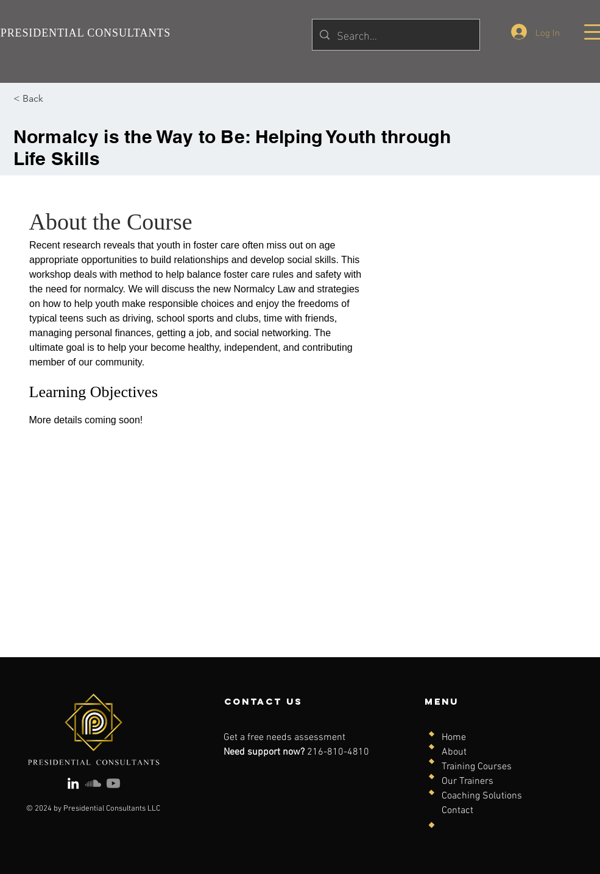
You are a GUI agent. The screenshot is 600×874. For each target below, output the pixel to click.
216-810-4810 (338, 752)
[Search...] (395, 34)
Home (454, 737)
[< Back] (46, 98)
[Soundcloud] (93, 783)
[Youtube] (113, 783)
